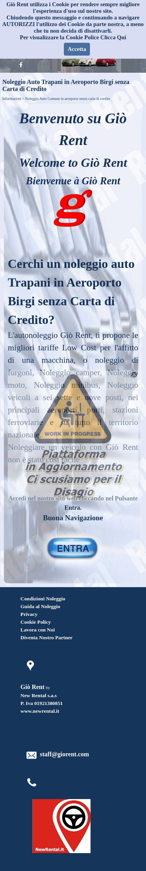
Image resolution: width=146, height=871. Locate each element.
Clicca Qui (113, 37)
